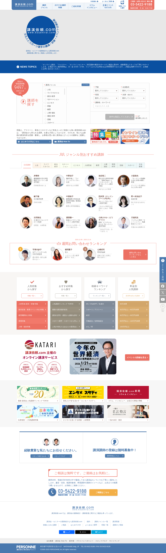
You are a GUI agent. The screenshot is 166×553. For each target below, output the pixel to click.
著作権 (71, 541)
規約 (88, 522)
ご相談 (63, 525)
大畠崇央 (134, 176)
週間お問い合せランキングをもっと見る (135, 255)
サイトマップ (114, 541)
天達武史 (134, 218)
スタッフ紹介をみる (39, 456)
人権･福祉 (51, 113)
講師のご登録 (118, 525)
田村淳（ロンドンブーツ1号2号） (106, 197)
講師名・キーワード (102, 102)
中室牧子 (69, 196)
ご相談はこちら (102, 492)
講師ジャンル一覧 (101, 522)
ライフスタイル (53, 93)
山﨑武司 (101, 250)
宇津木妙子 (37, 250)
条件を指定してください (120, 117)
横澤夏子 (68, 250)
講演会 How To (61, 541)
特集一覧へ (31, 296)
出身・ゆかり (128, 95)
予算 (97, 87)
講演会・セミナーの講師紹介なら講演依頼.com (64, 522)
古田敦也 (37, 218)
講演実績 (116, 522)
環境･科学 (51, 116)
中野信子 (69, 176)
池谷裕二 (102, 176)
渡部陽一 (69, 218)
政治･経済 (51, 96)
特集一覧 (105, 525)
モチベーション (53, 99)
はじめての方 (76, 525)
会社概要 (50, 541)
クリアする (85, 84)
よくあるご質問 (107, 1)
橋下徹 (36, 196)
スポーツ (50, 123)
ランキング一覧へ (99, 296)
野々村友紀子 (136, 196)
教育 (49, 109)
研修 (49, 106)
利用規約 (93, 1)
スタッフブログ (59, 456)
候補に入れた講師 (50, 525)
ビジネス (50, 103)
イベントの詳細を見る (136, 357)
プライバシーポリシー (84, 541)
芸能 (49, 119)
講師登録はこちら (113, 456)
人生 (49, 90)
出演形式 (126, 87)
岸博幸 (36, 176)
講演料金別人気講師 (133, 296)
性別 (97, 95)
